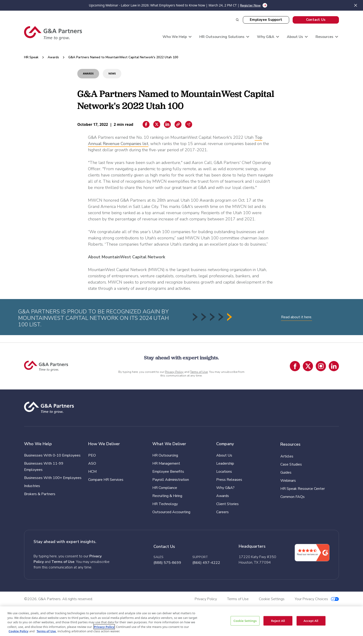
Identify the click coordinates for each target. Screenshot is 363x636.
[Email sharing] (188, 124)
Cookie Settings (245, 620)
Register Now (250, 5)
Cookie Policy (18, 631)
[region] (181, 621)
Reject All (278, 620)
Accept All (311, 620)
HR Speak (31, 57)
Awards (53, 57)
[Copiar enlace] (178, 124)
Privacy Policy (174, 372)
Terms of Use (199, 372)
